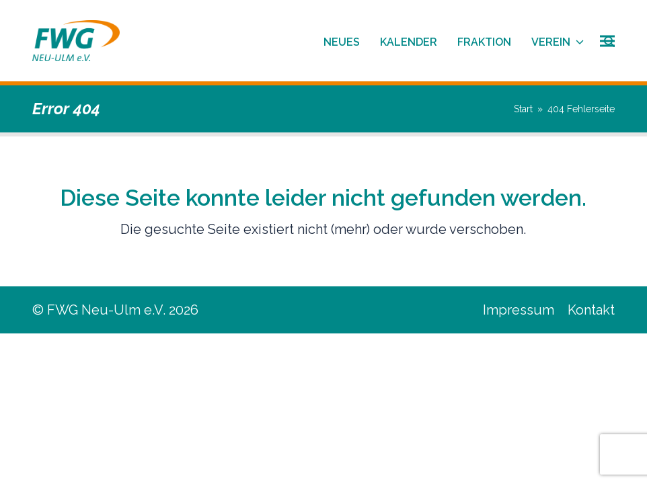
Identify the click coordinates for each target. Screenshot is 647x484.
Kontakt (591, 310)
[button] (607, 40)
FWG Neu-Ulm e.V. (106, 310)
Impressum (518, 310)
